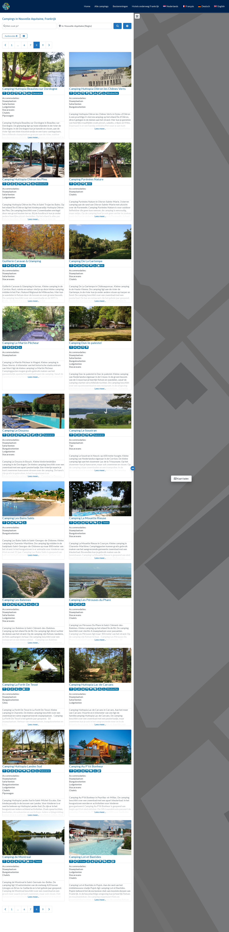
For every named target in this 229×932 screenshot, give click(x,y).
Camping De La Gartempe (85, 261)
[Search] (117, 26)
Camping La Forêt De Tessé (20, 684)
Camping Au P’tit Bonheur (86, 766)
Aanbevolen (11, 36)
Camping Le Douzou (15, 430)
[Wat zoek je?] (29, 26)
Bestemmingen (120, 6)
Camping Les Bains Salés (18, 518)
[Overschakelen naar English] (219, 6)
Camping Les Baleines (16, 600)
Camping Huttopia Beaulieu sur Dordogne (29, 88)
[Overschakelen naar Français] (188, 6)
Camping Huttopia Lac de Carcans (91, 684)
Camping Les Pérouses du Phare (90, 600)
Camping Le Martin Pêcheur (20, 342)
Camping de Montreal (16, 857)
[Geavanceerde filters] (127, 26)
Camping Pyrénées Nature (86, 179)
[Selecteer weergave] (23, 36)
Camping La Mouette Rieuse (87, 518)
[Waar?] (85, 26)
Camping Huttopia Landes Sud (22, 766)
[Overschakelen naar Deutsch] (204, 6)
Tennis (105, 522)
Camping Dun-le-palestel (85, 342)
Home (87, 6)
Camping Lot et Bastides (85, 857)
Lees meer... (33, 137)
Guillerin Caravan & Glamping (21, 261)
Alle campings (101, 6)
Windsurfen (112, 93)
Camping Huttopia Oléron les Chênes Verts (97, 88)
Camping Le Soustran (83, 430)
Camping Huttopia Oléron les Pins (24, 179)
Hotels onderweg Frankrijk (145, 6)
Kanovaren (37, 93)
